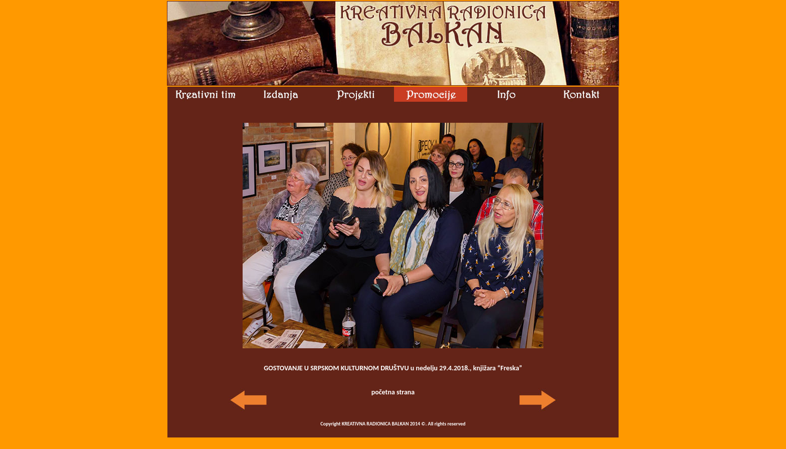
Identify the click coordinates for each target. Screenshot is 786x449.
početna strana (393, 392)
